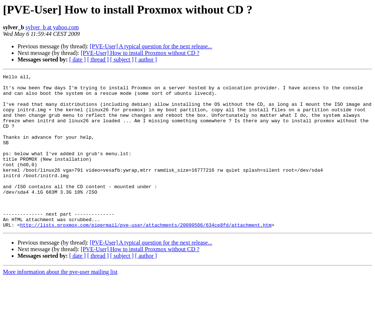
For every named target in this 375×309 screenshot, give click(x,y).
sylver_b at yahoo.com (52, 27)
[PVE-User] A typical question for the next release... (151, 46)
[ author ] (146, 59)
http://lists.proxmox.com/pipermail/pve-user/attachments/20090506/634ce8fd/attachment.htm (145, 255)
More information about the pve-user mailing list (60, 302)
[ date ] (77, 59)
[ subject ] (122, 59)
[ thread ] (98, 59)
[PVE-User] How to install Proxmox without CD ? (140, 53)
